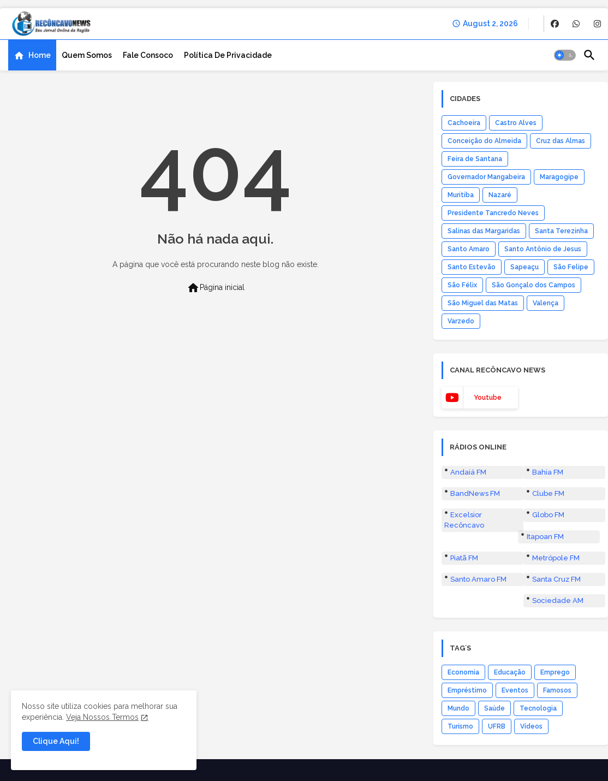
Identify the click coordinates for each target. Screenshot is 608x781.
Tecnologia (538, 708)
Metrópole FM (556, 558)
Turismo (460, 726)
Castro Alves (516, 123)
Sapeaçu (524, 267)
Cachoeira (464, 123)
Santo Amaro (469, 249)
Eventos (515, 690)
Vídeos (531, 726)
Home (39, 55)
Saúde (494, 708)
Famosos (557, 690)
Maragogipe (559, 177)
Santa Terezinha (561, 231)
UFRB (496, 726)
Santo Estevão (472, 267)
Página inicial (216, 287)
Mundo (458, 708)
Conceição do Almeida (484, 141)
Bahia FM (547, 472)
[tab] (32, 55)
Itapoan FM (545, 536)
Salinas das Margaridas (484, 231)
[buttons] (555, 23)
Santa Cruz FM (556, 579)
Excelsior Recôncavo (464, 520)
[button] (565, 55)
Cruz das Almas (560, 141)
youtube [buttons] (488, 397)
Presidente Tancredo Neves (493, 213)
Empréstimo (467, 690)
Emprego (555, 672)
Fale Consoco (148, 55)
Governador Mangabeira (486, 177)
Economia (463, 672)
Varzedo (461, 321)
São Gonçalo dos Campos (533, 285)
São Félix (462, 285)
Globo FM (548, 515)
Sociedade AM (557, 600)
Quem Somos (87, 55)
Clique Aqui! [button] (56, 741)
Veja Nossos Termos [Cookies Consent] (102, 717)
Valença (545, 303)
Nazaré (499, 195)
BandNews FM (475, 493)
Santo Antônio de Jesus (542, 249)
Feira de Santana (475, 159)
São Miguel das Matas (483, 303)
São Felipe (570, 267)
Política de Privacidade (228, 55)
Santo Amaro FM (478, 579)
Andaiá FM (468, 472)
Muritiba (461, 195)
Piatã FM (464, 558)
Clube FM (548, 493)
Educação (510, 672)
